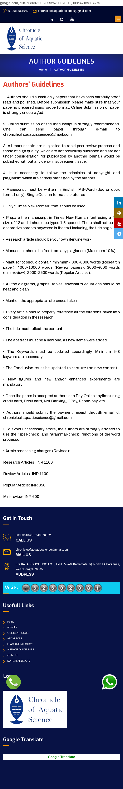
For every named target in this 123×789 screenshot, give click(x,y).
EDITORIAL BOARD (18, 660)
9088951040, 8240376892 (33, 535)
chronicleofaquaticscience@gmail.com (64, 10)
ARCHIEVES (14, 638)
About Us (12, 627)
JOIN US (12, 655)
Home (43, 69)
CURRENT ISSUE (18, 632)
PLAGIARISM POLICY (20, 644)
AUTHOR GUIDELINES (20, 649)
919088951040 (18, 10)
